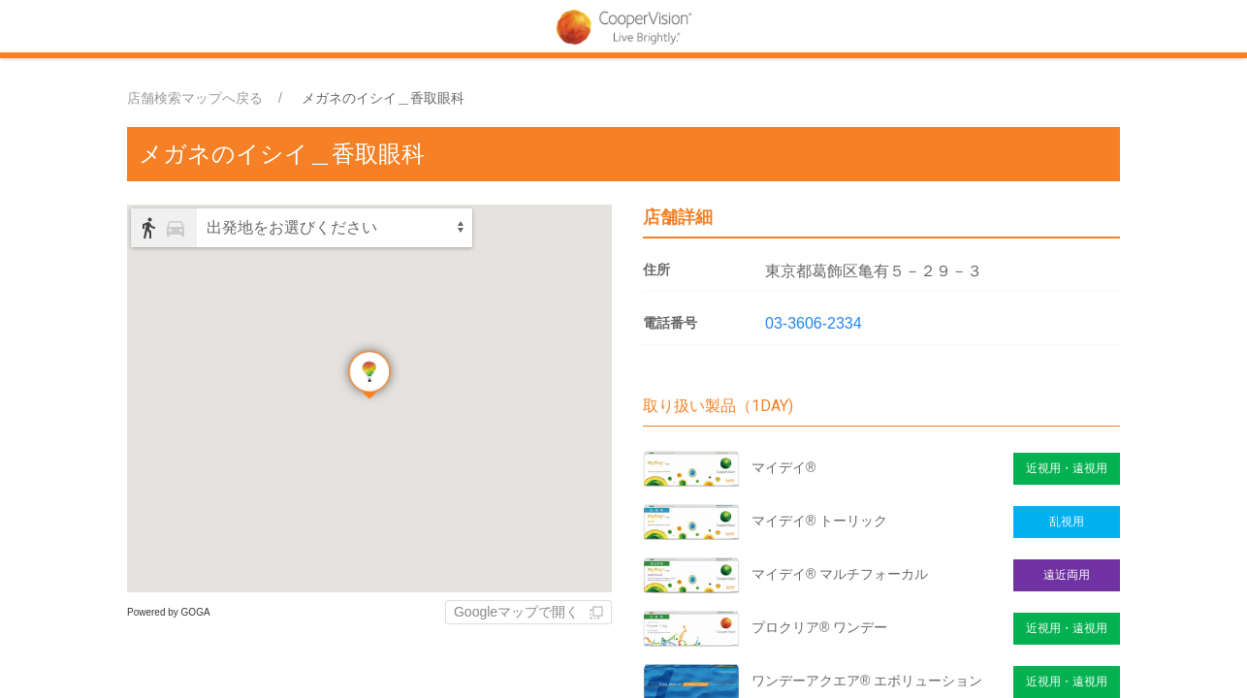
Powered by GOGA (168, 612)
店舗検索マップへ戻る (195, 98)
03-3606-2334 (813, 323)
